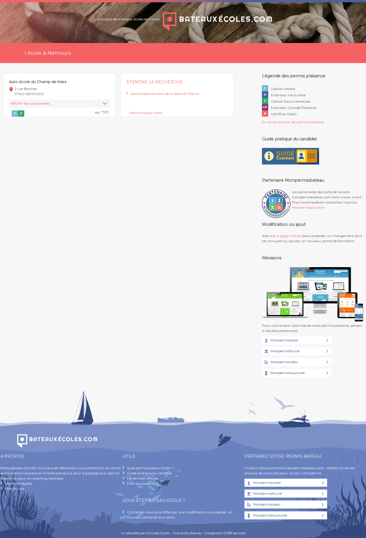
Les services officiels (142, 478)
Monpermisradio (280, 362)
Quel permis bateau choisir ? (150, 468)
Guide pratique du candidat (149, 473)
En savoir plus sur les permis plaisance (293, 122)
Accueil (9, 53)
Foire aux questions (142, 483)
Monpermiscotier (281, 340)
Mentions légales (18, 483)
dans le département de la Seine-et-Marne (165, 93)
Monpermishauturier (284, 373)
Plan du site (14, 488)
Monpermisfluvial (281, 351)
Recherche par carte (145, 113)
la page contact (289, 236)
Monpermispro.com (308, 207)
